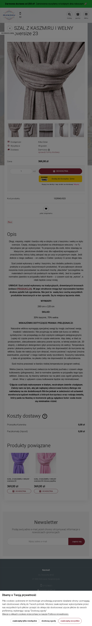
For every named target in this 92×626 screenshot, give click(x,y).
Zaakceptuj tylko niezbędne (25, 621)
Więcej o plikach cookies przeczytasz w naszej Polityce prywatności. (35, 614)
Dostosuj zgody (49, 621)
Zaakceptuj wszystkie (70, 621)
